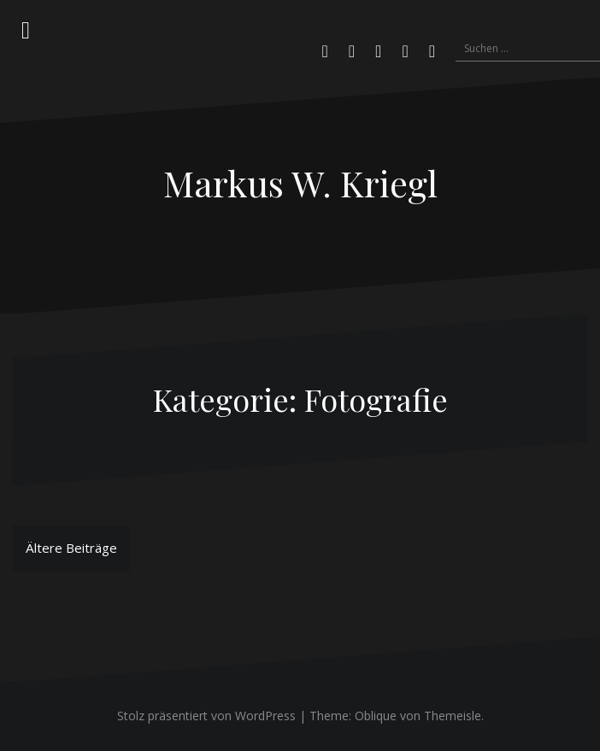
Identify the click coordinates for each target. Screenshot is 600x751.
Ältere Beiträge (71, 547)
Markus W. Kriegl (300, 183)
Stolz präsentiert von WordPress (206, 715)
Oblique (376, 715)
